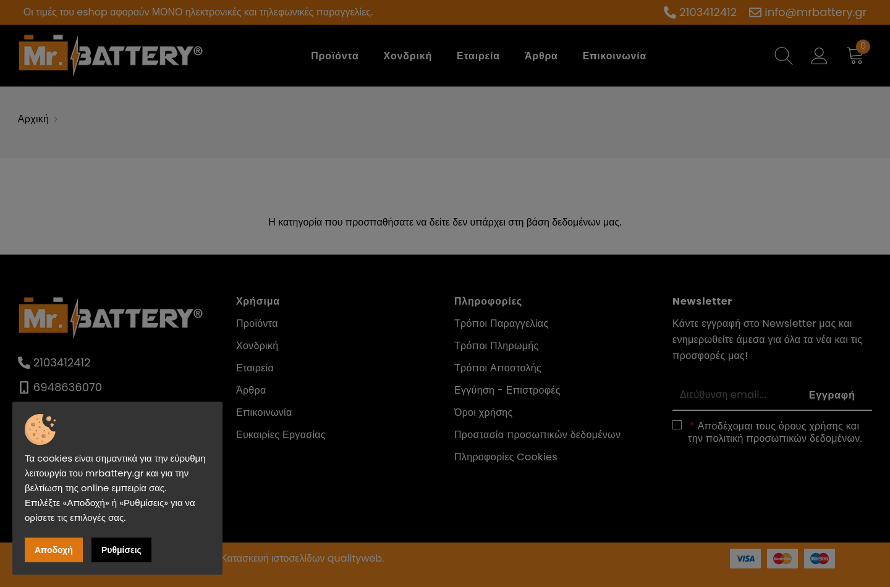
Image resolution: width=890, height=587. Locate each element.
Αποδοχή (54, 550)
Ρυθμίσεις (121, 550)
